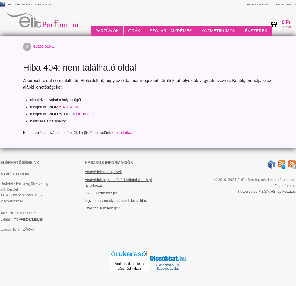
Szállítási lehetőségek (102, 208)
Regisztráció (285, 4)
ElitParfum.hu (86, 114)
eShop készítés (283, 191)
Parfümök (107, 30)
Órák (134, 30)
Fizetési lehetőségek (101, 193)
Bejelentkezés (257, 4)
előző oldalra (69, 107)
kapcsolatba (121, 133)
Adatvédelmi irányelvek (103, 172)
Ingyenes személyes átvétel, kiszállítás (116, 201)
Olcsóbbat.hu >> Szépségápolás (168, 266)
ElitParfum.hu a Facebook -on (26, 4)
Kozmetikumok (218, 30)
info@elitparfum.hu (28, 219)
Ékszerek (256, 30)
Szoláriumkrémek (171, 30)
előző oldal (38, 47)
